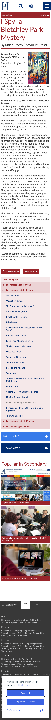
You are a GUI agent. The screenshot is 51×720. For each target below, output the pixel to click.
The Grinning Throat (15, 416)
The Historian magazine (11, 675)
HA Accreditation (23, 633)
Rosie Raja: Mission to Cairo (19, 341)
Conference (22, 636)
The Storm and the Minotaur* (20, 306)
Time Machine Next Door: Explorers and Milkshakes (25, 380)
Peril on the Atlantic (15, 368)
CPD (15, 631)
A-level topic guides (10, 662)
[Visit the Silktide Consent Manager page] (41, 710)
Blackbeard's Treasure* (17, 317)
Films (17, 666)
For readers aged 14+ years (17, 426)
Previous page (10, 271)
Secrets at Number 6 (16, 357)
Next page (30, 271)
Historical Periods (32, 675)
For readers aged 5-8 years (16, 285)
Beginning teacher (26, 631)
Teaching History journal (12, 649)
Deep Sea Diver (13, 352)
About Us (23, 620)
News (15, 620)
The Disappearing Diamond (19, 346)
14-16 (21, 659)
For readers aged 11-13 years (18, 421)
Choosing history (9, 664)
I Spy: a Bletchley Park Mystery (21, 403)
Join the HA (6, 623)
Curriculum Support (9, 644)
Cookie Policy (25, 685)
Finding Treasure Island (17, 397)
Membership (33, 623)
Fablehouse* (12, 322)
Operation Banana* (15, 301)
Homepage (6, 620)
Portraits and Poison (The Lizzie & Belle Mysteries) (24, 409)
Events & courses (29, 666)
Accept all (25, 693)
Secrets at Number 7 (16, 362)
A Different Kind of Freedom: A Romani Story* (24, 329)
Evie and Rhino (13, 386)
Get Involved (35, 620)
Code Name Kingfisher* (17, 312)
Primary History (8, 636)
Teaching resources (33, 649)
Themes (45, 675)
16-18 (29, 659)
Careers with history (27, 664)
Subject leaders (8, 633)
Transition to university (31, 662)
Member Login (19, 623)
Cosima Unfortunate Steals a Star (22, 392)
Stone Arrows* (13, 295)
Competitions (39, 633)
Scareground (12, 373)
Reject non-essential (25, 702)
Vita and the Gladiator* (17, 336)
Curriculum (6, 631)
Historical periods (9, 659)
